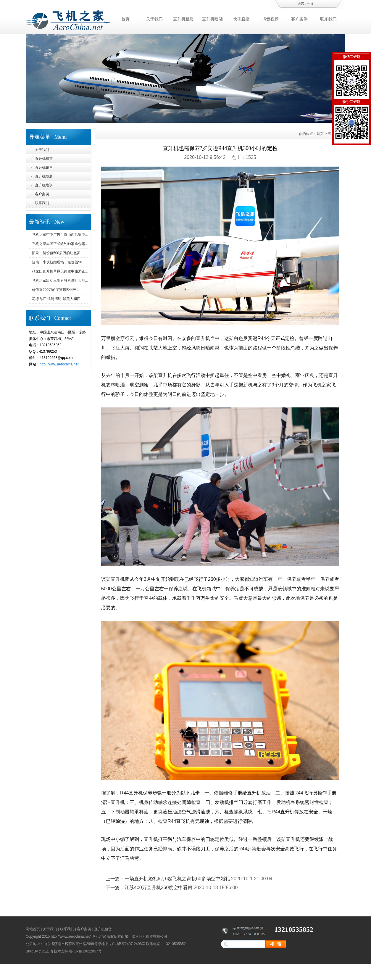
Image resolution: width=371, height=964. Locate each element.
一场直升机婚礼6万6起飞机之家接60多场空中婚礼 (177, 878)
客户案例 (299, 19)
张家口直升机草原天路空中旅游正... (60, 271)
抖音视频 (270, 19)
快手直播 (241, 19)
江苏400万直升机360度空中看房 (158, 887)
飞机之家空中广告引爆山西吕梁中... (60, 235)
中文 (310, 3)
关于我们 (154, 19)
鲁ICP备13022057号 (85, 951)
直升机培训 (44, 185)
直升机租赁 (183, 19)
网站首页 (33, 929)
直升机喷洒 (212, 19)
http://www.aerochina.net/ (60, 364)
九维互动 (46, 951)
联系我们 (328, 19)
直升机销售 (44, 167)
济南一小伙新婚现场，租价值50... (58, 262)
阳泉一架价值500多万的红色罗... (57, 253)
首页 (125, 19)
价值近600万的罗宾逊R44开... (55, 290)
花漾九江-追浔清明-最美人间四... (57, 299)
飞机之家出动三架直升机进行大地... (60, 280)
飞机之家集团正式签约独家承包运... (60, 244)
